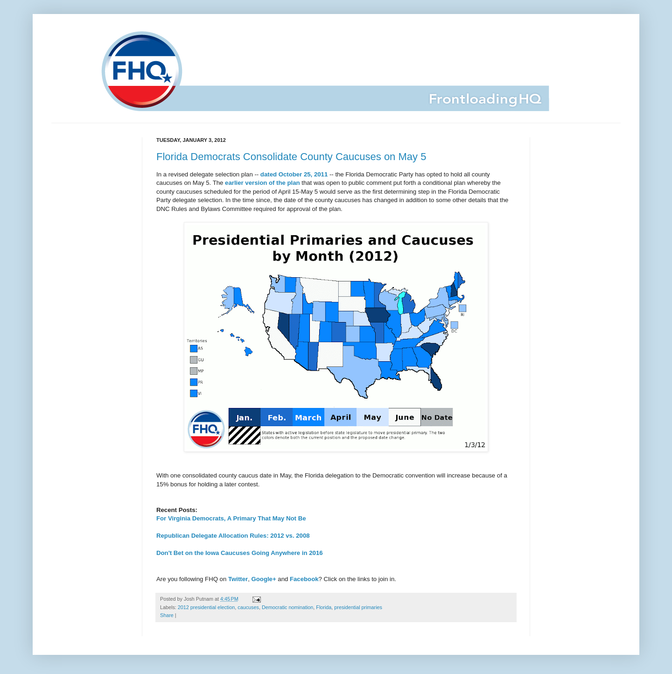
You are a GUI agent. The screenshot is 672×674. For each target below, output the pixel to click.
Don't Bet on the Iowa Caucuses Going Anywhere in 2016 (239, 552)
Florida (323, 607)
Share (167, 615)
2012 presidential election (206, 607)
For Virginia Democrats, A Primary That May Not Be (231, 518)
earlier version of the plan (262, 182)
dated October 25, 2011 (294, 174)
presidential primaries (358, 607)
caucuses (248, 607)
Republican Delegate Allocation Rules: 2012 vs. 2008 (233, 535)
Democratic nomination (287, 607)
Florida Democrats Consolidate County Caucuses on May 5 (291, 156)
